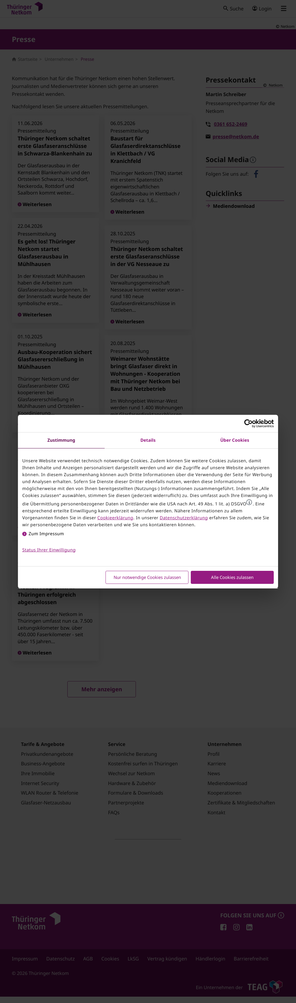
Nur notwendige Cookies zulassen (147, 577)
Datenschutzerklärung (184, 518)
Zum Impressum (46, 534)
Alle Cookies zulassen (232, 577)
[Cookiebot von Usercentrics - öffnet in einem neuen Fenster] (248, 423)
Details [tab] (148, 440)
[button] (249, 502)
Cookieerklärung (115, 518)
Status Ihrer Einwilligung (49, 550)
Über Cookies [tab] (234, 440)
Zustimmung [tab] (61, 440)
